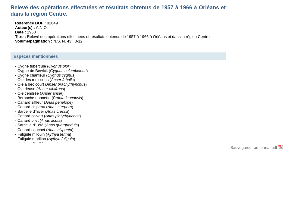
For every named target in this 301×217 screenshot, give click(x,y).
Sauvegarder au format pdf (256, 147)
